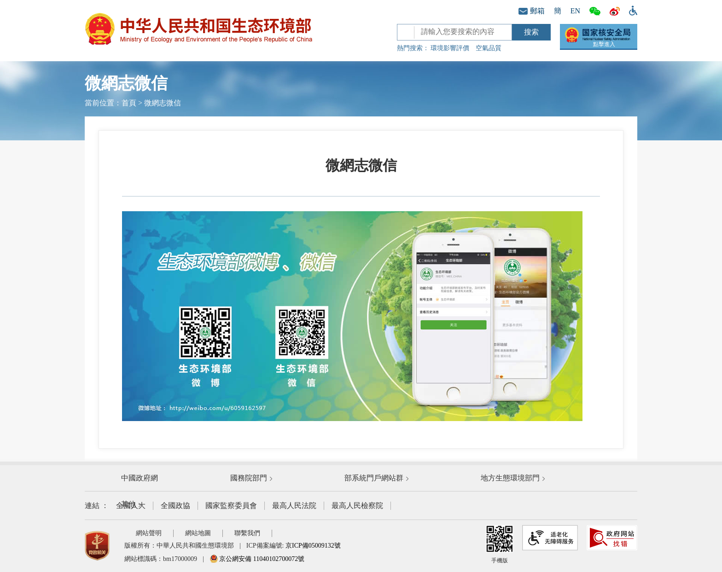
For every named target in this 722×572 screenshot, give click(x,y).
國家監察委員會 (231, 505)
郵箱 (531, 11)
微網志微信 (162, 103)
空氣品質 (488, 48)
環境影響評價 (450, 48)
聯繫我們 (247, 533)
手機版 (499, 544)
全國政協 (175, 505)
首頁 (129, 103)
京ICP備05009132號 (313, 545)
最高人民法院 (294, 505)
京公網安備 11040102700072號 (257, 558)
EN (575, 11)
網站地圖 (198, 533)
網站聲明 (149, 533)
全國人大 (131, 505)
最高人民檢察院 (357, 505)
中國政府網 (139, 478)
